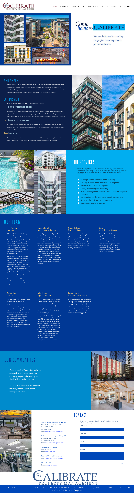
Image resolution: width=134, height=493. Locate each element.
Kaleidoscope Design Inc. (73, 490)
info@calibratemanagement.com (54, 431)
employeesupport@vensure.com (54, 458)
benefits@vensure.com (51, 465)
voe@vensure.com (50, 452)
